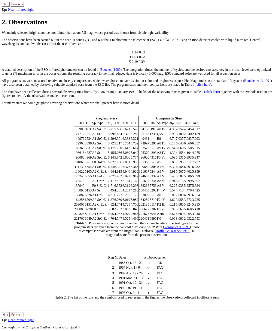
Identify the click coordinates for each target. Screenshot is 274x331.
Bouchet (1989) (111, 69)
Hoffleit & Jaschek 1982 (172, 231)
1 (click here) (202, 84)
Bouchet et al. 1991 (257, 80)
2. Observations (24, 22)
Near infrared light (21, 9)
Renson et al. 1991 (177, 227)
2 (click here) (211, 92)
